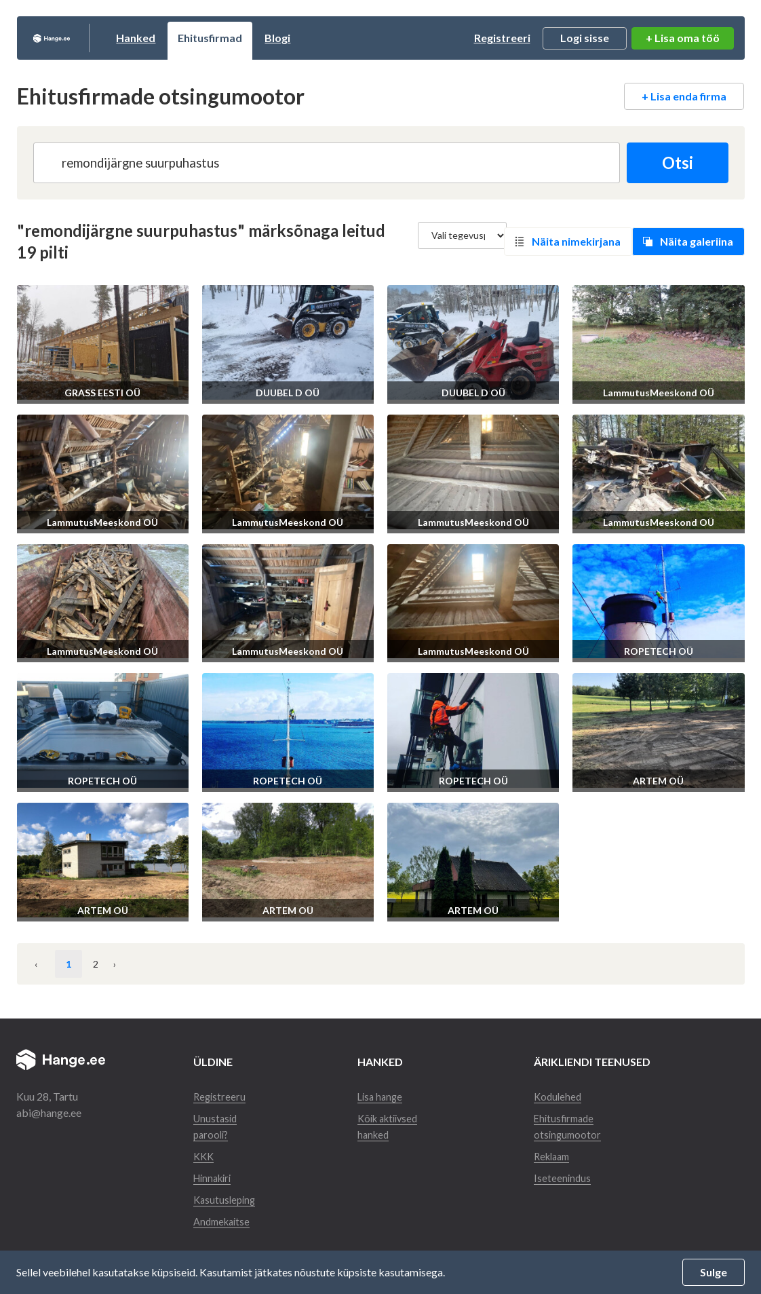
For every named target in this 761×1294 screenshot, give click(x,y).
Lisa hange (381, 1096)
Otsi (672, 162)
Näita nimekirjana (576, 241)
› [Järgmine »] (135, 964)
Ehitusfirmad (262, 37)
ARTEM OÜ (658, 780)
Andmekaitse (224, 1221)
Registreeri (502, 37)
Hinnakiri (215, 1177)
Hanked (188, 37)
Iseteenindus (565, 1177)
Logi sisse (584, 37)
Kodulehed (561, 1096)
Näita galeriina (696, 241)
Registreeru (220, 1096)
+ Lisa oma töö (683, 37)
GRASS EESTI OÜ (102, 392)
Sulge (713, 1272)
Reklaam (556, 1155)
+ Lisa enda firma (684, 96)
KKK (204, 1155)
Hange (77, 38)
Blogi (330, 37)
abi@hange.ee (48, 1112)
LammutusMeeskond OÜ (658, 392)
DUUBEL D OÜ (287, 392)
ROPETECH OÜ (658, 651)
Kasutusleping (226, 1199)
